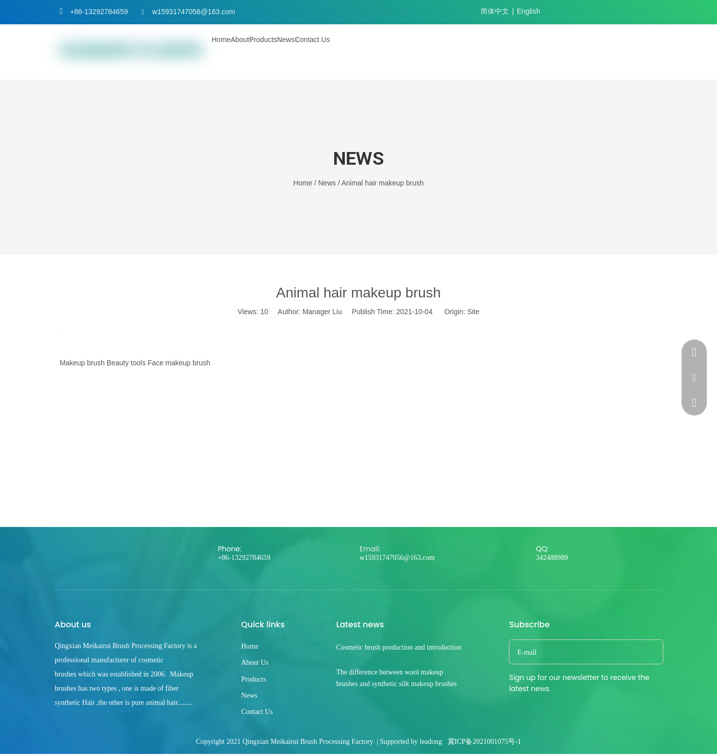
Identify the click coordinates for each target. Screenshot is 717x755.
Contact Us (257, 711)
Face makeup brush (179, 363)
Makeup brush (82, 363)
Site (473, 312)
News (249, 695)
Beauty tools (126, 363)
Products (253, 679)
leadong (431, 741)
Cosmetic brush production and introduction (398, 647)
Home (249, 646)
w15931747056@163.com (193, 12)
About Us (254, 662)
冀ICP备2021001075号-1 (484, 741)
